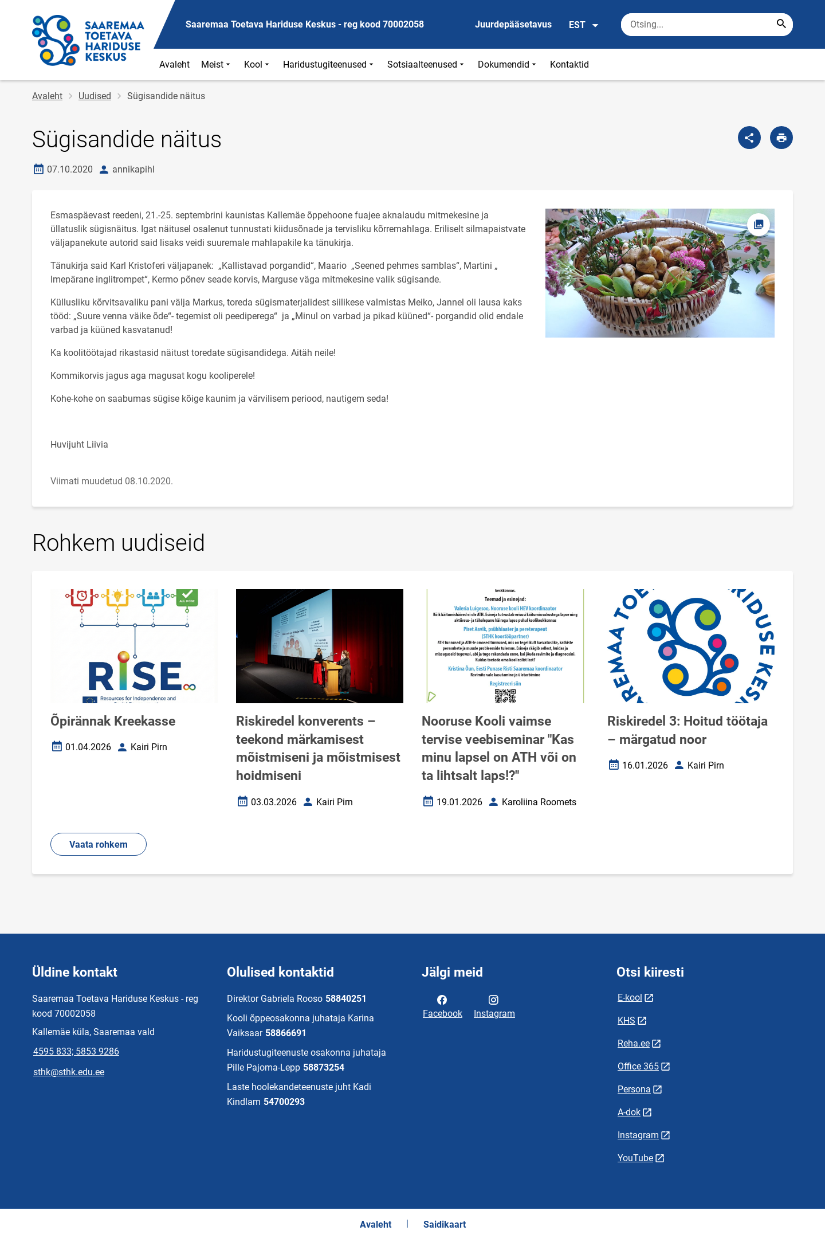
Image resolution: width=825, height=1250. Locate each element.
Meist (217, 64)
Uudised (94, 96)
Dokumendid (508, 64)
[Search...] (781, 24)
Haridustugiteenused (329, 64)
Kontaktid (569, 64)
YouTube (635, 1158)
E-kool (630, 997)
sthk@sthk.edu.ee (68, 1072)
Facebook (442, 1006)
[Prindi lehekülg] (781, 137)
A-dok (629, 1112)
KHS (626, 1020)
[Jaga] (749, 137)
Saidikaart (444, 1224)
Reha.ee (634, 1043)
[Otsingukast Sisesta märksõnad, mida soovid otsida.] (707, 24)
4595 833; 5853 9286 (76, 1051)
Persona (634, 1089)
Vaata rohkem (98, 844)
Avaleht (174, 64)
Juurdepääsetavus (513, 24)
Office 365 (638, 1066)
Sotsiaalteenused (426, 64)
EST (584, 25)
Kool (258, 64)
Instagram (494, 1006)
